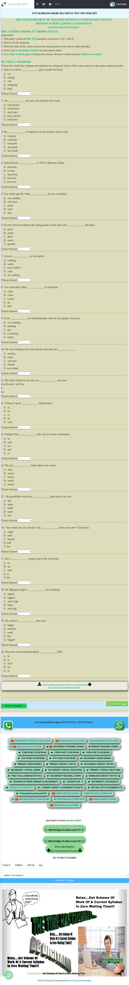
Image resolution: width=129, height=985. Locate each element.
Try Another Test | (117, 704)
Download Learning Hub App (114, 961)
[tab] (6, 865)
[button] (7, 936)
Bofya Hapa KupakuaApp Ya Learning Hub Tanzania (64, 849)
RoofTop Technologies (80, 980)
